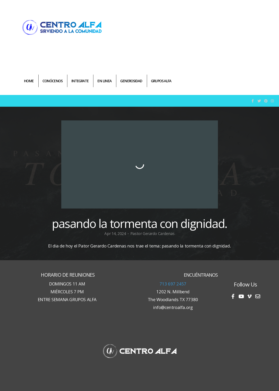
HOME (29, 81)
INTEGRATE (79, 81)
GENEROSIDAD (131, 81)
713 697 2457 (173, 284)
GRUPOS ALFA (161, 81)
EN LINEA (104, 81)
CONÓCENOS (52, 81)
